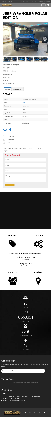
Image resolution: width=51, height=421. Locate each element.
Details (7, 89)
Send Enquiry (9, 185)
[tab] (7, 89)
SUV (8, 143)
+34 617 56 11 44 (6, 1)
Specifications (17, 89)
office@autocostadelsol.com (17, 400)
